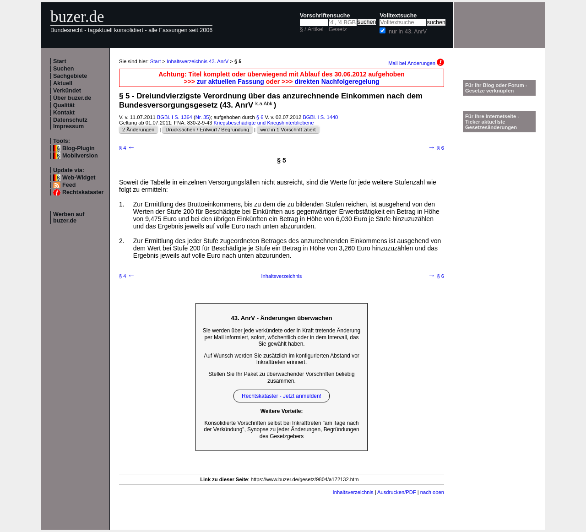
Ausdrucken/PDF (396, 492)
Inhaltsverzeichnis (281, 276)
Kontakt (64, 112)
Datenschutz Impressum (70, 123)
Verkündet (67, 90)
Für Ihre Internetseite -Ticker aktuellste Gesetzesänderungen (492, 122)
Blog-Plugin (78, 148)
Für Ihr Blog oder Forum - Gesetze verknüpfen (496, 87)
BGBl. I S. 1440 (320, 117)
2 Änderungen (138, 129)
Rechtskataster (82, 192)
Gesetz (338, 29)
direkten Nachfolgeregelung (336, 81)
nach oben (432, 492)
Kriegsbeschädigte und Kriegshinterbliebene (263, 122)
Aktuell (62, 83)
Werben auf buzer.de (68, 217)
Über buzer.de (72, 98)
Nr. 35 (202, 117)
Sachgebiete (70, 76)
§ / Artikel (312, 29)
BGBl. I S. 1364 (174, 117)
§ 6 (260, 117)
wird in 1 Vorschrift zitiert (287, 129)
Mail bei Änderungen (416, 63)
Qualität (64, 105)
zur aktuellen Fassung (230, 81)
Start (59, 61)
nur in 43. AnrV (408, 31)
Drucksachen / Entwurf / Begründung (207, 129)
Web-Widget (78, 177)
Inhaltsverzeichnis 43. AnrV (197, 61)
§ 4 (127, 148)
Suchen (63, 68)
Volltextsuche (398, 15)
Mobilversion (80, 155)
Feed (69, 185)
